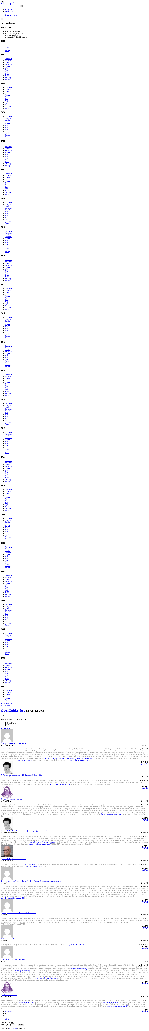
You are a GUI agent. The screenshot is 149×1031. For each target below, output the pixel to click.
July (6, 68)
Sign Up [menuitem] (14, 4)
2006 (3, 600)
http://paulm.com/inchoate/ (23, 760)
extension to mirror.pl (9, 995)
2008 (3, 543)
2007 (3, 572)
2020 (3, 198)
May (6, 72)
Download (5, 705)
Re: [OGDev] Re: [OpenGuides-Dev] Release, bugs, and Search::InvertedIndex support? (31, 831)
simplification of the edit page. (12, 799)
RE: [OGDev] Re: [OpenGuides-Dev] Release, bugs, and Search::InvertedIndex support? (31, 881)
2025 (3, 55)
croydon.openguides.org (79, 969)
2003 (3, 686)
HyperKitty (13, 1028)
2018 (3, 256)
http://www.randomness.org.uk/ (111, 814)
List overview (6, 703)
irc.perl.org (38, 978)
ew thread (8, 728)
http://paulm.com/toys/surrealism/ (80, 760)
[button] (2, 4)
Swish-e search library (9, 939)
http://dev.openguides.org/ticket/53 (12, 898)
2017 (3, 284)
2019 (3, 227)
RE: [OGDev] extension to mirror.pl (14, 959)
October (7, 62)
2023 (3, 112)
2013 (3, 399)
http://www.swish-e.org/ (35, 866)
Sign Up (9, 11)
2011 (3, 457)
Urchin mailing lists (10, 2)
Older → (8, 1019)
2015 (3, 342)
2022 (3, 141)
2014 (3, 371)
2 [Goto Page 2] (5, 1015)
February (8, 49)
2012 (3, 428)
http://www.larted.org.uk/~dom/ (60, 784)
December (8, 59)
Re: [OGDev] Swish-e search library (14, 859)
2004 (3, 658)
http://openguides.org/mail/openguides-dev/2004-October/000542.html (68, 758)
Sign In (8, 10)
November (8, 61)
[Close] (2, 19)
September (8, 64)
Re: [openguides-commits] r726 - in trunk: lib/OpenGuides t (22, 775)
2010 (3, 485)
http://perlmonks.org (51, 978)
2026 (3, 41)
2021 (3, 169)
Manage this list (11, 15)
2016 (3, 313)
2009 (3, 514)
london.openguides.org (22, 970)
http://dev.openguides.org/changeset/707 (43, 842)
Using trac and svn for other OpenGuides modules (18, 913)
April (7, 45)
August (7, 66)
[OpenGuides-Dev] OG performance (14, 743)
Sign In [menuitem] (6, 4)
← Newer (8, 1011)
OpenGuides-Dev (13, 710)
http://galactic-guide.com (28, 864)
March (7, 47)
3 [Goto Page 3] (5, 1017)
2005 (3, 629)
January (7, 51)
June (6, 70)
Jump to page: (7, 1022)
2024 (3, 83)
